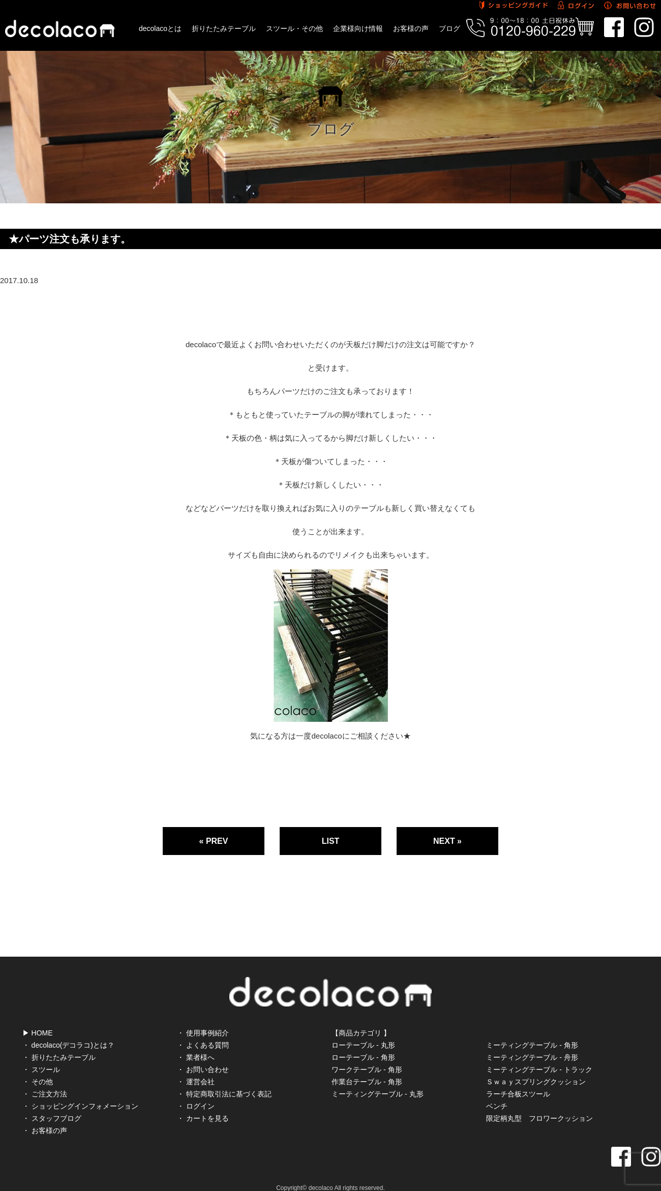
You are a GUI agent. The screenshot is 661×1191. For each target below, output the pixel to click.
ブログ (449, 28)
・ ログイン (196, 1094)
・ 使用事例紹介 (203, 1021)
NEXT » (447, 841)
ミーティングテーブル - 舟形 (532, 1045)
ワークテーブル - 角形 (367, 1057)
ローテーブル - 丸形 (363, 1033)
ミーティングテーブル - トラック (539, 1057)
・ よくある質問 (203, 1033)
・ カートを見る (203, 1106)
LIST (331, 841)
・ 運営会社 (196, 1069)
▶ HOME (37, 1021)
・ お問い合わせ (203, 1057)
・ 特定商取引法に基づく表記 (224, 1082)
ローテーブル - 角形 (363, 1045)
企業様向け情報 (358, 28)
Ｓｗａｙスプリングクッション (536, 1069)
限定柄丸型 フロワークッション (539, 1106)
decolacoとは (160, 28)
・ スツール (41, 1057)
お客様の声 (411, 28)
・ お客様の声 (44, 1118)
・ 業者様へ (196, 1045)
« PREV (213, 841)
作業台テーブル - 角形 (367, 1069)
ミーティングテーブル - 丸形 (377, 1082)
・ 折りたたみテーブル (59, 1045)
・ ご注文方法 (44, 1082)
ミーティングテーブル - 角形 (532, 1033)
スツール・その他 (294, 28)
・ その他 (37, 1069)
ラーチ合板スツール (518, 1082)
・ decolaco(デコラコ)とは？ (68, 1033)
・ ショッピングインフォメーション (80, 1094)
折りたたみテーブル (224, 28)
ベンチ (496, 1094)
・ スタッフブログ (51, 1106)
